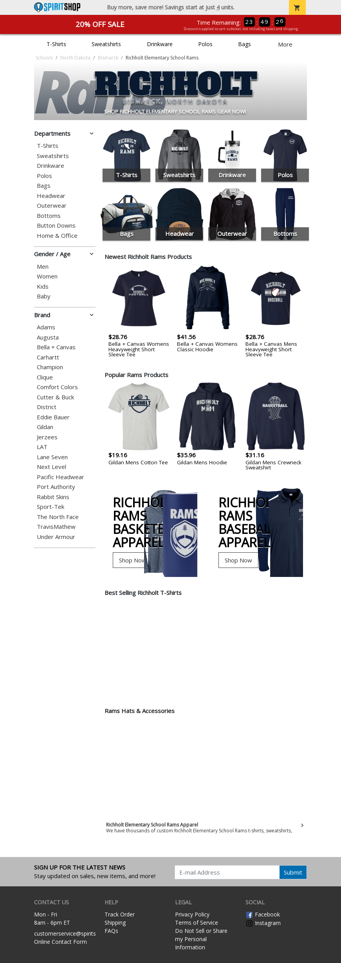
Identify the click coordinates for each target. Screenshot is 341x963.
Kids (43, 286)
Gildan (45, 427)
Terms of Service (196, 922)
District (46, 407)
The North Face (58, 517)
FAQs (111, 930)
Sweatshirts (106, 44)
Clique (45, 377)
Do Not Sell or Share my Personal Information (201, 939)
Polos (205, 44)
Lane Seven (52, 457)
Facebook (262, 914)
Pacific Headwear (60, 477)
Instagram (263, 923)
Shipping (115, 922)
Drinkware (160, 44)
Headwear (51, 195)
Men (43, 266)
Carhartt (48, 357)
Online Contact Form (60, 941)
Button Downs (56, 225)
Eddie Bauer (53, 417)
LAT (42, 447)
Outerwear (52, 205)
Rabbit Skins (53, 497)
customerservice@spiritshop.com (76, 933)
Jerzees (47, 437)
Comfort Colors (57, 387)
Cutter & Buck (55, 397)
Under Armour (56, 537)
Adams (46, 327)
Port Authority (56, 486)
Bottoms (49, 215)
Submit (293, 872)
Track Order (120, 914)
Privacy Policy (192, 914)
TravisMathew (56, 526)
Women (47, 276)
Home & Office (57, 235)
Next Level (51, 467)
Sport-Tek (50, 506)
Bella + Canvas (56, 347)
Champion (50, 367)
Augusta (48, 337)
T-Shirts (56, 44)
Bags (244, 44)
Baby (44, 296)
